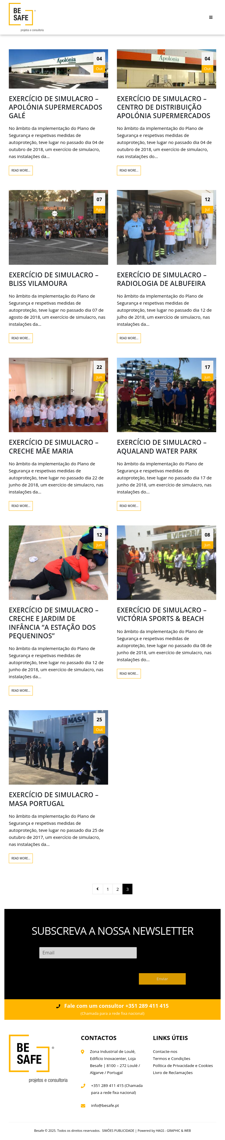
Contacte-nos (165, 1051)
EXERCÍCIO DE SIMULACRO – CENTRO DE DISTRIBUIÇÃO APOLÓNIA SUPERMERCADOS (163, 107)
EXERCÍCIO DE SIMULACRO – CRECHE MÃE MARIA (53, 446)
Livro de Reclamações (173, 1072)
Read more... (20, 170)
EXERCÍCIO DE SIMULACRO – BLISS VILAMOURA (53, 279)
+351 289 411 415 (107, 1085)
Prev (97, 889)
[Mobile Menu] (210, 17)
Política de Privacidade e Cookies (183, 1065)
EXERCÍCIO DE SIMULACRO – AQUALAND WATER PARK (162, 446)
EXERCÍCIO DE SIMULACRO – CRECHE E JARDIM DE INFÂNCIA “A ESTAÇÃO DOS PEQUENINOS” (53, 622)
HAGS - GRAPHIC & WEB (173, 1130)
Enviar (162, 978)
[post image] (58, 69)
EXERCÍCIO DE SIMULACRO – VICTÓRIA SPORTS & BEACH (162, 614)
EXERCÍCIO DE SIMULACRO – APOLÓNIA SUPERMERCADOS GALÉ (55, 107)
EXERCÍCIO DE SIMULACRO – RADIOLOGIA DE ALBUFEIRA (162, 279)
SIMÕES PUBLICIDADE (118, 1130)
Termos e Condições (171, 1058)
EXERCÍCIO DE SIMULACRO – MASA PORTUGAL (53, 799)
